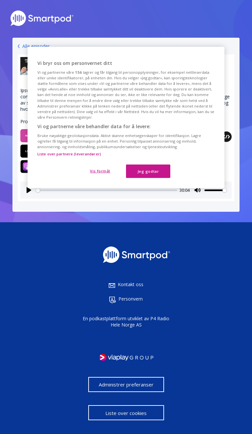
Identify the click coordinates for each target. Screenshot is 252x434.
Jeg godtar (148, 170)
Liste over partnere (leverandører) (69, 153)
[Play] (29, 190)
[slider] (106, 190)
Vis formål (100, 170)
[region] (126, 117)
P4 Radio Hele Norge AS (140, 321)
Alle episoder (36, 46)
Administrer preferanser (126, 384)
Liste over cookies (126, 413)
